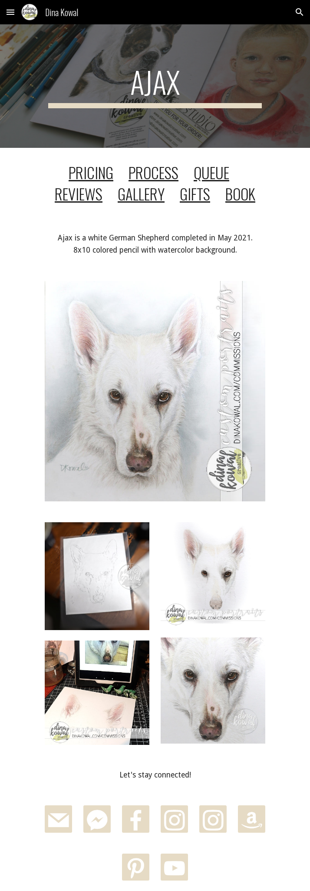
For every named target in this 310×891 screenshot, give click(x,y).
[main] (155, 86)
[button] (10, 12)
